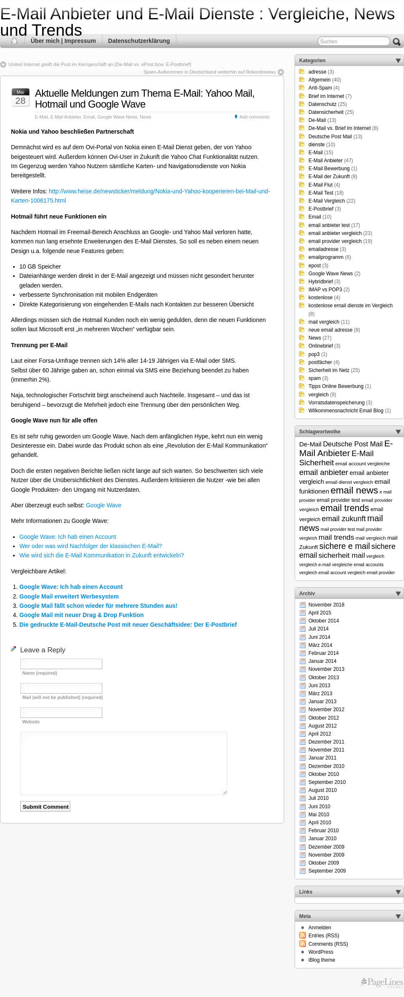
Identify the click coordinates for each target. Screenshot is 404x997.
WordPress (320, 952)
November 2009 (326, 855)
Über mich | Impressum (63, 40)
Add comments (254, 116)
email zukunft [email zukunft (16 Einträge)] (344, 518)
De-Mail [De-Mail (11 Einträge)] (310, 444)
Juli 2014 (318, 629)
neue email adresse (330, 330)
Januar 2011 (322, 758)
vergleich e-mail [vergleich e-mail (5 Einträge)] (315, 564)
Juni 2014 (319, 637)
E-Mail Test (320, 193)
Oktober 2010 (323, 774)
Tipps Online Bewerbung (336, 386)
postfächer (320, 362)
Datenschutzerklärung (139, 40)
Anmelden (319, 928)
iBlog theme (321, 960)
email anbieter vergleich (335, 233)
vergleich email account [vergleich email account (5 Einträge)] (322, 572)
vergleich (318, 395)
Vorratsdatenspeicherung (336, 403)
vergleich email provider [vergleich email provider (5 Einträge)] (371, 572)
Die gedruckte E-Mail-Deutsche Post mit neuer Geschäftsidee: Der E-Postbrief (128, 624)
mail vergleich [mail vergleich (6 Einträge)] (371, 538)
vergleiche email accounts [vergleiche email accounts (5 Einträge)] (358, 564)
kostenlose (320, 298)
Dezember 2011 (326, 742)
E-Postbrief (320, 209)
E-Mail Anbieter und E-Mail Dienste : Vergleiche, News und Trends (197, 22)
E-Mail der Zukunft (329, 176)
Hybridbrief (320, 282)
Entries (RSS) (323, 936)
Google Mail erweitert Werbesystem (69, 596)
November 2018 (326, 605)
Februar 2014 (323, 653)
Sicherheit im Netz (328, 370)
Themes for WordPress (382, 983)
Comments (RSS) (328, 944)
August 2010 (322, 790)
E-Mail (41, 116)
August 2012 (322, 726)
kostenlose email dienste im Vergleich (350, 306)
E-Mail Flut (320, 185)
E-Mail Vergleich (326, 201)
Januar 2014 (322, 661)
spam (314, 378)
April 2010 (319, 823)
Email (89, 116)
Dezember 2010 (326, 766)
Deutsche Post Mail (330, 137)
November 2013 (326, 669)
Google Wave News (117, 116)
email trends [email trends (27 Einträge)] (344, 508)
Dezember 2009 (326, 847)
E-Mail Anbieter (65, 116)
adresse (317, 72)
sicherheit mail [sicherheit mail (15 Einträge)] (342, 555)
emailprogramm (325, 257)
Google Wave (103, 505)
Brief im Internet (326, 96)
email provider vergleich (335, 241)
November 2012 (326, 709)
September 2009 (327, 871)
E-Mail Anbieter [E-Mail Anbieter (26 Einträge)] (346, 448)
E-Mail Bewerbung (329, 168)
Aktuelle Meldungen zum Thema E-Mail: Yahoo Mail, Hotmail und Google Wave (145, 98)
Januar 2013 (322, 701)
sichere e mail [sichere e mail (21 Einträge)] (344, 546)
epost (314, 266)
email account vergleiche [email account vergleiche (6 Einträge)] (362, 463)
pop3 (314, 354)
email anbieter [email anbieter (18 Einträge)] (323, 472)
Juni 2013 (319, 685)
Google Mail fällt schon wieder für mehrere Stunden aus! (98, 605)
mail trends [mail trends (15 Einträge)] (336, 537)
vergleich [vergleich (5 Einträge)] (376, 556)
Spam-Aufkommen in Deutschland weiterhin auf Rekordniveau (210, 71)
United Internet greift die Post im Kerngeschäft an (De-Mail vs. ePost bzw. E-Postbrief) (99, 64)
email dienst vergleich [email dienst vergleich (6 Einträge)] (349, 482)
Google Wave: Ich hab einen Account (67, 536)
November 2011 (326, 750)
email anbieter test (329, 225)
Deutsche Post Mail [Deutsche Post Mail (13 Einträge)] (353, 444)
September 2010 (327, 782)
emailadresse (323, 249)
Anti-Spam (320, 88)
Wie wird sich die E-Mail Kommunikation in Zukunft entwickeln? (101, 555)
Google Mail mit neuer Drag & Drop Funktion (81, 615)
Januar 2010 (322, 838)
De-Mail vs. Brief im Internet (339, 128)
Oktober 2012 (323, 718)
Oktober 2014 (323, 621)
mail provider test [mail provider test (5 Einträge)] (338, 529)
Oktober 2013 (323, 677)
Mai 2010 (318, 815)
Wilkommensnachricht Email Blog (345, 411)
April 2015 (319, 613)
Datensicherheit (325, 112)
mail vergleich (323, 322)
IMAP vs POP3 (325, 290)
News (145, 116)
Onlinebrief (320, 346)
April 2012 (319, 734)
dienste (316, 145)
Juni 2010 (319, 807)
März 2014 (320, 645)
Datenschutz (322, 104)
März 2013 (320, 693)
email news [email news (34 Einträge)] (354, 490)
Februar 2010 (323, 830)
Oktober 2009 (323, 863)
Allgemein (319, 80)
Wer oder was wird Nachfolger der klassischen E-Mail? (90, 546)
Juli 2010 (318, 798)
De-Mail (317, 120)
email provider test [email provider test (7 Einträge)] (338, 500)
